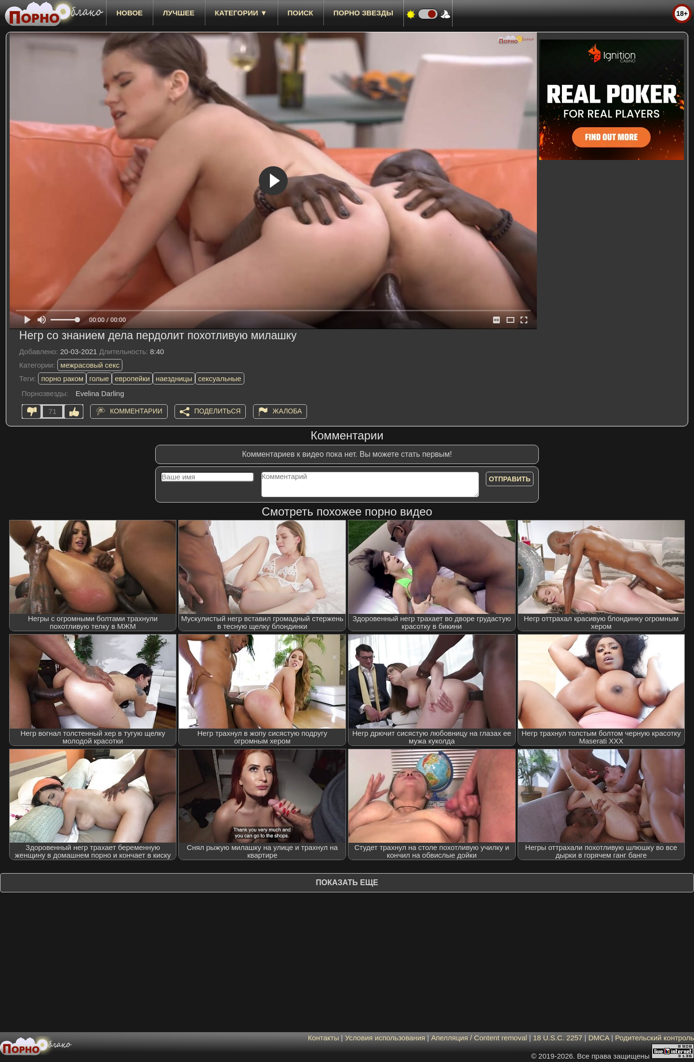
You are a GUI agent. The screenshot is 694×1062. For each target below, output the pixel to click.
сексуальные (219, 378)
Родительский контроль (654, 1038)
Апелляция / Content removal (479, 1038)
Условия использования (385, 1038)
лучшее (178, 13)
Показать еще (347, 882)
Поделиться (217, 411)
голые (99, 378)
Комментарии (136, 411)
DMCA (598, 1038)
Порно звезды (363, 13)
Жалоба (287, 411)
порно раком (62, 378)
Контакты (323, 1038)
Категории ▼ (241, 13)
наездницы (174, 378)
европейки (132, 378)
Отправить (510, 479)
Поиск (300, 13)
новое (129, 13)
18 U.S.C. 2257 (558, 1038)
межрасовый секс (90, 365)
